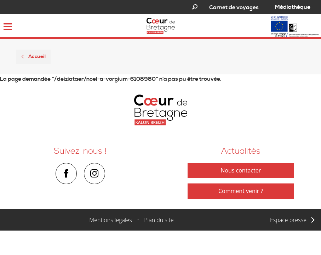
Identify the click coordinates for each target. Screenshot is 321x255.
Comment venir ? (240, 191)
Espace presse (288, 220)
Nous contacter (240, 170)
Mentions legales (110, 220)
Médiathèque (292, 7)
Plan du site (158, 220)
